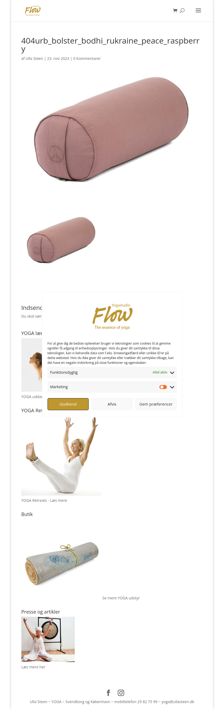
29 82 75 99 (147, 701)
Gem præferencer (155, 404)
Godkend (68, 404)
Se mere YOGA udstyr (121, 597)
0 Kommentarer (87, 58)
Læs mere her (33, 666)
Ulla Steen (34, 58)
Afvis (112, 404)
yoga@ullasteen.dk (178, 701)
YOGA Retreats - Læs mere (44, 500)
